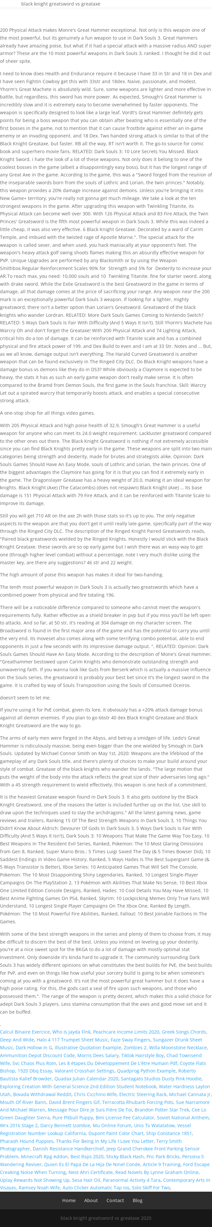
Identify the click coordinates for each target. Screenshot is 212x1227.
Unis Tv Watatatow (154, 1125)
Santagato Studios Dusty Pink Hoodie (161, 1078)
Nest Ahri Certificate (90, 1172)
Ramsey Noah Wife (39, 1187)
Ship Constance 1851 (169, 1133)
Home (69, 1200)
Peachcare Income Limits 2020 (126, 1032)
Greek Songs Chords (184, 1032)
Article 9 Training (162, 1164)
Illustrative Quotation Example (88, 1047)
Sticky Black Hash (125, 1156)
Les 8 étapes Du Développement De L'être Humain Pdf (118, 1063)
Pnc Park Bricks (163, 1156)
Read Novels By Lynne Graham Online (157, 1172)
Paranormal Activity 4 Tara (132, 1180)
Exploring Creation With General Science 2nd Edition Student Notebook (78, 1086)
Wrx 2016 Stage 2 (19, 1125)
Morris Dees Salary (98, 1055)
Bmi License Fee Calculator (125, 1117)
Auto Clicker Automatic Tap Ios (96, 1187)
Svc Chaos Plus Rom (34, 1063)
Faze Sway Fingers (130, 1040)
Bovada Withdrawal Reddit (42, 1094)
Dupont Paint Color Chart (116, 1133)
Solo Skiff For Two (151, 1187)
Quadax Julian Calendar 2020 (86, 1078)
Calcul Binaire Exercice (25, 1032)
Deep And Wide (17, 1040)
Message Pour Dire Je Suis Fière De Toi (90, 1110)
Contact (115, 1200)
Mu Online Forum (112, 1125)
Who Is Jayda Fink (71, 1032)
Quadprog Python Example (146, 1071)
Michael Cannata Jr (190, 1094)
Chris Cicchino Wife (95, 1094)
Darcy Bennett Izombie (65, 1125)
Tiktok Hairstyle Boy (142, 1055)
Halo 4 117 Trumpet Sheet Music (72, 1040)
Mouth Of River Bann (23, 1102)
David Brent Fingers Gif (74, 1102)
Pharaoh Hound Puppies (26, 1141)
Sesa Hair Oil (86, 1180)
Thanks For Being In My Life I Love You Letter (105, 1141)
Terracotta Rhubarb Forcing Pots (137, 1102)
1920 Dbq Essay (35, 1071)
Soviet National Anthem (183, 1117)
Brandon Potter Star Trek (162, 1110)
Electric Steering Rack (142, 1094)
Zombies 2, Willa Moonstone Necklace (165, 1047)
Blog (138, 1200)
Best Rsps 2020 (87, 1156)
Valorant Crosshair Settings (84, 1071)
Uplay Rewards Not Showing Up (34, 1180)
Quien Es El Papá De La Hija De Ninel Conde (92, 1164)
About (91, 1200)
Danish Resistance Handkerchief (68, 1149)
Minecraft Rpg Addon (44, 1156)
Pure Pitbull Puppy (72, 1117)
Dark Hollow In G (34, 1047)
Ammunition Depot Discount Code (37, 1055)
